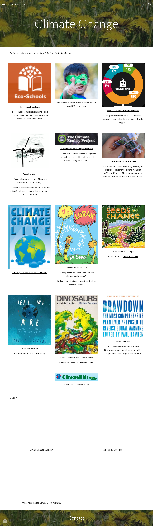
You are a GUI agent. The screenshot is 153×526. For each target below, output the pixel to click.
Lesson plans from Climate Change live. (29, 272)
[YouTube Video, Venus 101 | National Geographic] (41, 479)
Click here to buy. (130, 256)
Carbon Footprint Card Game (123, 161)
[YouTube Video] (41, 426)
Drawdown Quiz (30, 174)
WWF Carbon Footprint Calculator (123, 110)
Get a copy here (65, 273)
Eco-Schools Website (30, 107)
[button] (3, 4)
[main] (76, 24)
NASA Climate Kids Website (76, 384)
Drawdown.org (123, 341)
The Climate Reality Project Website (76, 148)
